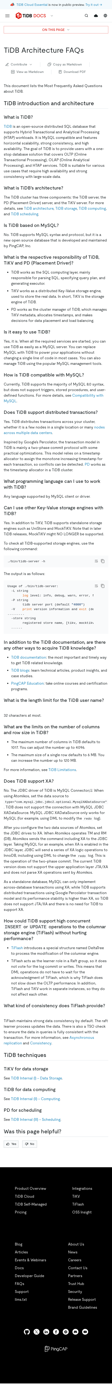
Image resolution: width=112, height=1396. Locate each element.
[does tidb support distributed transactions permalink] (101, 412)
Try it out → (93, 5)
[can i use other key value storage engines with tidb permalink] (20, 513)
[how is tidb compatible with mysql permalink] (87, 375)
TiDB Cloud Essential (31, 5)
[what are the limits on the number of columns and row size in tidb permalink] (52, 745)
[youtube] (85, 1344)
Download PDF (72, 72)
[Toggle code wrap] (96, 561)
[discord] (75, 1344)
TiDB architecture (38, 208)
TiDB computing (92, 208)
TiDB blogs (20, 683)
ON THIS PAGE (56, 30)
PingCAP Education (27, 696)
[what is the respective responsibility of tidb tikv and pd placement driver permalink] (77, 263)
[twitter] (36, 1344)
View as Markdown (27, 72)
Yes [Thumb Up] (11, 1156)
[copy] (103, 561)
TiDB (8, 126)
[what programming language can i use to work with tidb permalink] (30, 487)
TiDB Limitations (62, 782)
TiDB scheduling (24, 214)
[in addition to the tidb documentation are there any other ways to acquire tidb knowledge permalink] (100, 660)
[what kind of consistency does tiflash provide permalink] (7, 1024)
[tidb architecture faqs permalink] (87, 50)
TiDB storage (66, 208)
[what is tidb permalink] (36, 117)
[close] (103, 1360)
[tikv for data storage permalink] (52, 1081)
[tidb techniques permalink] (50, 1067)
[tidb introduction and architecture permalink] (97, 103)
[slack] (66, 1344)
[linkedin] (46, 1344)
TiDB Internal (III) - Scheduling (35, 1132)
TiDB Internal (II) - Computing (35, 1111)
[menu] (7, 15)
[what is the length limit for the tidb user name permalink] (7, 718)
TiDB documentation (28, 670)
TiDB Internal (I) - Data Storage (36, 1091)
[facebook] (56, 1344)
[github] (27, 1344)
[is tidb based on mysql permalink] (62, 225)
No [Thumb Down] (29, 1156)
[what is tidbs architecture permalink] (67, 188)
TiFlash (17, 960)
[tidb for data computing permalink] (59, 1102)
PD (87, 464)
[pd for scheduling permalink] (45, 1122)
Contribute (19, 64)
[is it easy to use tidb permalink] (54, 332)
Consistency (40, 1055)
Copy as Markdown (65, 64)
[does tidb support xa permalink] (57, 793)
